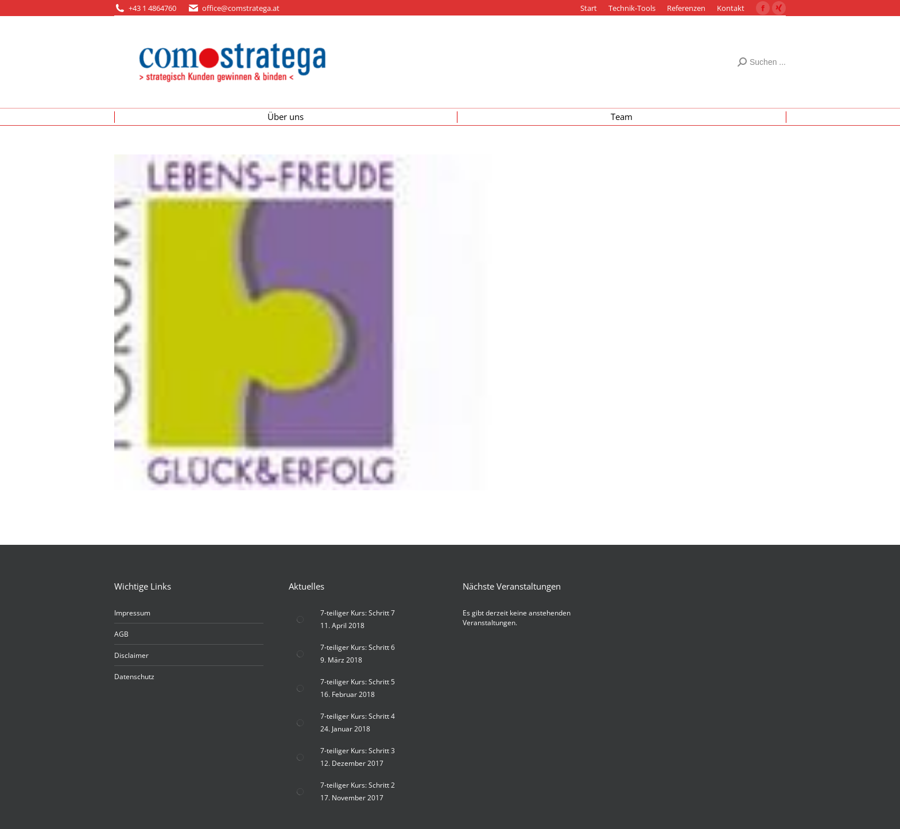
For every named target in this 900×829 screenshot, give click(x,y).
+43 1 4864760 (152, 8)
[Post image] (300, 619)
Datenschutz (134, 676)
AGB (121, 634)
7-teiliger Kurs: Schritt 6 (357, 647)
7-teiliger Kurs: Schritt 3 (357, 751)
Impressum (132, 613)
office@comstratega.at (241, 8)
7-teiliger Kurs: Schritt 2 (357, 785)
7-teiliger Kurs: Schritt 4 (357, 716)
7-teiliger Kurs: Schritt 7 (357, 613)
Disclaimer (131, 655)
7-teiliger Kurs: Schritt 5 (357, 682)
